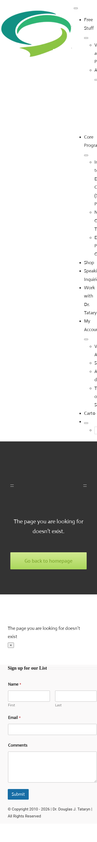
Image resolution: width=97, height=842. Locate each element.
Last (58, 705)
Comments (17, 745)
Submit (18, 794)
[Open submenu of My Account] (86, 339)
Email (14, 717)
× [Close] (11, 645)
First (11, 705)
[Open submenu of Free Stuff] (86, 38)
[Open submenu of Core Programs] (86, 155)
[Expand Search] (86, 423)
